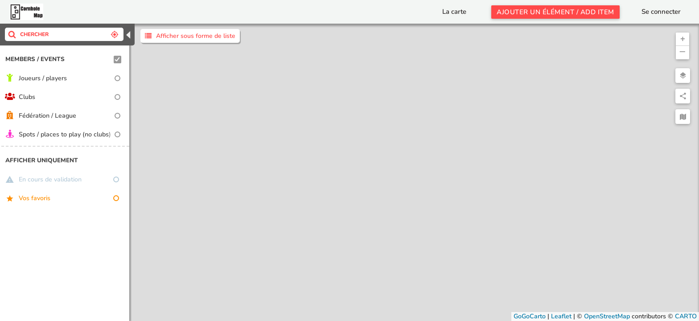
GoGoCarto (530, 316)
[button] (682, 39)
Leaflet (561, 316)
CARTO (686, 316)
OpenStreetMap (607, 316)
